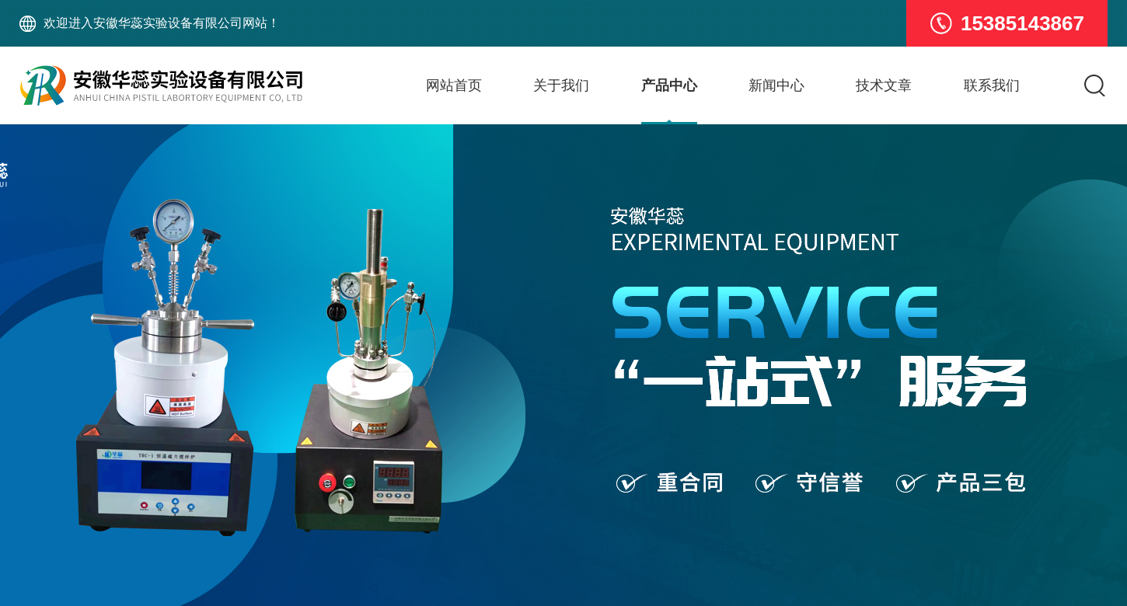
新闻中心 (776, 85)
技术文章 (884, 85)
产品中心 (669, 85)
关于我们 (561, 85)
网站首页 (454, 85)
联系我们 (992, 85)
